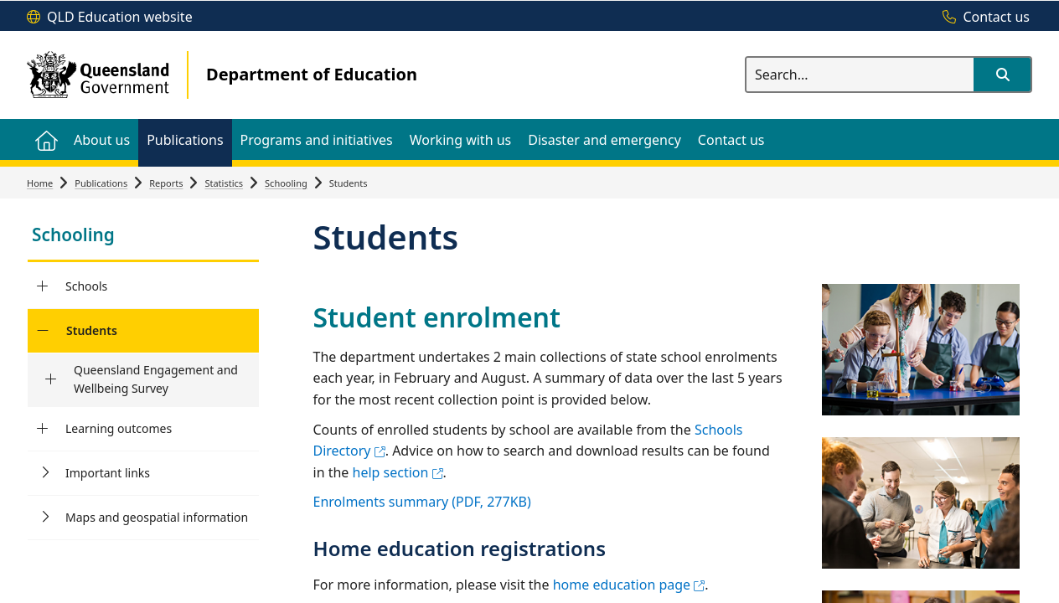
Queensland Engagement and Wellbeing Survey (156, 379)
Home (40, 183)
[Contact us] (982, 18)
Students (91, 330)
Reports (166, 183)
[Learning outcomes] (42, 429)
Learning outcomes (118, 428)
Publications (101, 183)
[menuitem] (46, 139)
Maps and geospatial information (156, 517)
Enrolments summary (422, 501)
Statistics (223, 183)
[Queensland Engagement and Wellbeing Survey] (50, 379)
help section (398, 472)
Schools (86, 286)
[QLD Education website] (110, 18)
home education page (629, 584)
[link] (143, 237)
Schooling (286, 183)
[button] (1002, 74)
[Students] (42, 331)
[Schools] (42, 286)
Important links (107, 473)
